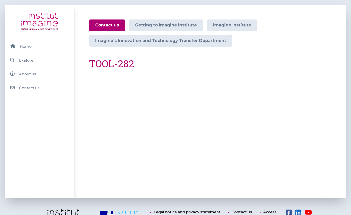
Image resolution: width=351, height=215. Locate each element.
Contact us (24, 87)
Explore (21, 60)
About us (23, 73)
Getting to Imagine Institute (166, 25)
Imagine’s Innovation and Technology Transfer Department (160, 40)
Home (20, 46)
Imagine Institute (232, 25)
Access (270, 212)
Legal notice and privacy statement (187, 212)
